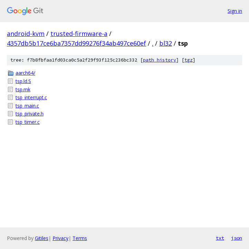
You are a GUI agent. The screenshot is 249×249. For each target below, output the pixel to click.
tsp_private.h (30, 113)
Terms (80, 238)
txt (220, 238)
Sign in (235, 11)
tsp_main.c (27, 105)
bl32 (165, 43)
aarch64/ (25, 73)
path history (159, 60)
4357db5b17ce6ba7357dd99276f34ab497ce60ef (76, 43)
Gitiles (41, 238)
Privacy (60, 238)
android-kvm (26, 33)
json (236, 238)
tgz (188, 60)
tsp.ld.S (23, 81)
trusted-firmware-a (78, 33)
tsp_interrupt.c (31, 97)
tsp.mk (23, 89)
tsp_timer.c (28, 122)
